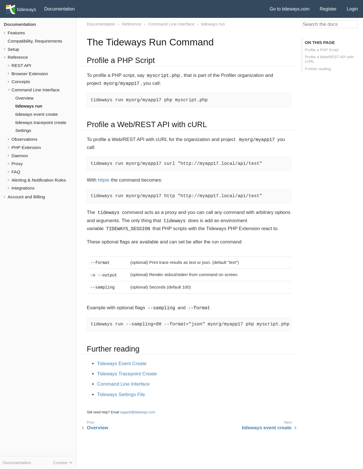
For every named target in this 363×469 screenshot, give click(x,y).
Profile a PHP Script (322, 50)
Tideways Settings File (121, 394)
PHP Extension (26, 147)
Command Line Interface (36, 89)
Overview (24, 98)
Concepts (21, 81)
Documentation (59, 9)
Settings (23, 130)
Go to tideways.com (290, 9)
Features (16, 32)
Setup (13, 49)
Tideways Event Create (122, 363)
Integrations (23, 188)
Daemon (20, 155)
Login (352, 9)
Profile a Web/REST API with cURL (329, 59)
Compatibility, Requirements (35, 41)
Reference (18, 57)
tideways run (28, 106)
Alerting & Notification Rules (39, 180)
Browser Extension (30, 73)
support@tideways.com (137, 412)
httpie (104, 180)
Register (328, 9)
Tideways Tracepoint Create (127, 374)
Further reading (318, 69)
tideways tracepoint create (40, 122)
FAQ (16, 171)
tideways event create (36, 114)
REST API (21, 65)
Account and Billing (26, 196)
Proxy (17, 163)
